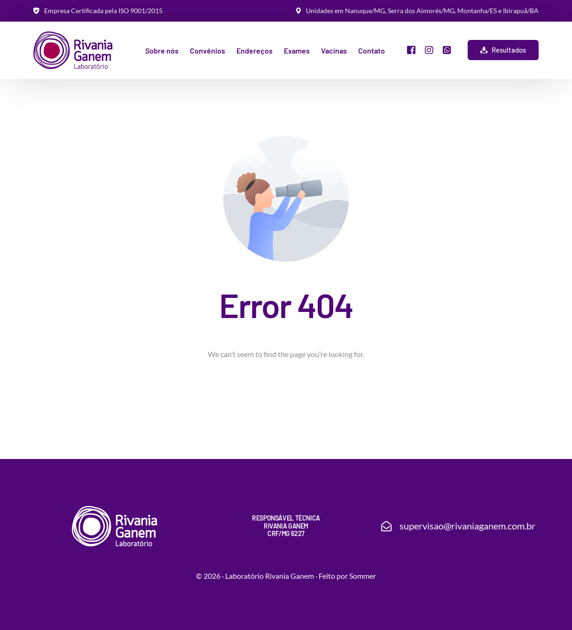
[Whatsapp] (447, 49)
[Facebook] (411, 49)
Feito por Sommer (347, 575)
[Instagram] (429, 49)
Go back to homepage (286, 394)
